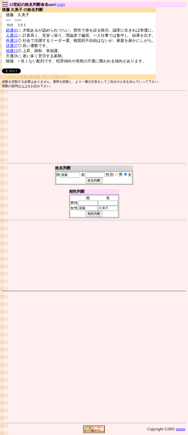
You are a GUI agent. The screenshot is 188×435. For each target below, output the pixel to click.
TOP (61, 5)
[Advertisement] (94, 127)
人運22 (12, 35)
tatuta (180, 429)
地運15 (12, 51)
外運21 (12, 40)
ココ (24, 86)
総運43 (12, 30)
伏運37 (12, 46)
